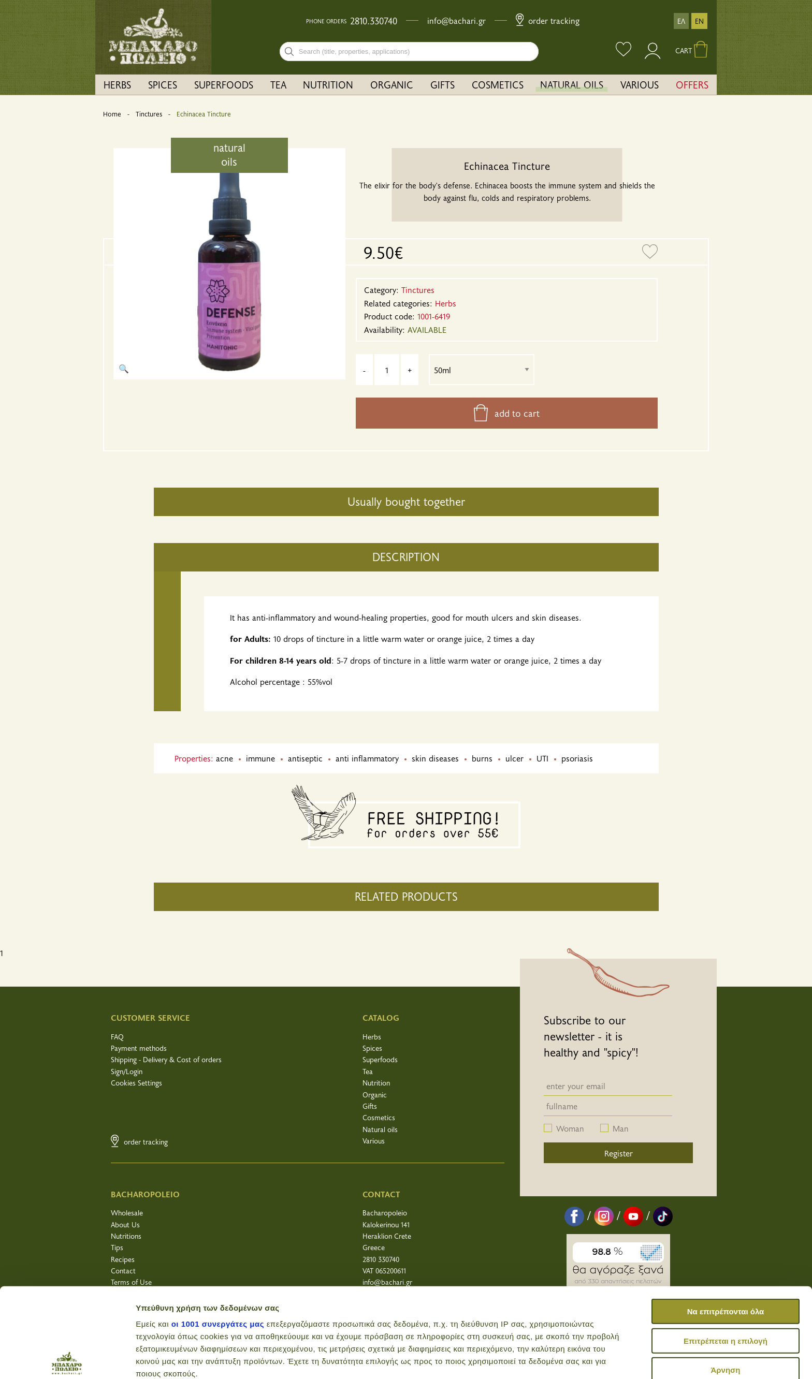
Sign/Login (126, 1071)
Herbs (372, 1036)
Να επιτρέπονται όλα (725, 1218)
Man (621, 1128)
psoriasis (577, 758)
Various (374, 1141)
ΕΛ (681, 21)
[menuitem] (117, 85)
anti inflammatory (367, 758)
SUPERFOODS (223, 84)
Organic (375, 1094)
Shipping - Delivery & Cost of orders (166, 1059)
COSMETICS (498, 84)
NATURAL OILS (571, 84)
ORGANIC (391, 84)
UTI (542, 758)
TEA (278, 84)
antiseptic (305, 758)
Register (618, 1152)
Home (112, 114)
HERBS (117, 84)
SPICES (162, 84)
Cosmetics (379, 1117)
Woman (570, 1128)
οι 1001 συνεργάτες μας (217, 1231)
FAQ (117, 1036)
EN (699, 21)
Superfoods (380, 1059)
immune (260, 758)
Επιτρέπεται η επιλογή (725, 1247)
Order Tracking (547, 20)
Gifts (370, 1106)
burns (482, 758)
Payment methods (139, 1048)
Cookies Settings (136, 1083)
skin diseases (435, 758)
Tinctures (149, 114)
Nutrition (376, 1083)
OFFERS (692, 84)
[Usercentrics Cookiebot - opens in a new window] (67, 1359)
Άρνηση (725, 1277)
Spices (372, 1048)
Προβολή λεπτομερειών (615, 1358)
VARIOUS (639, 84)
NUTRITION (328, 84)
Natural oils (380, 1129)
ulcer (514, 758)
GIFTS (442, 84)
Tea (368, 1071)
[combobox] (409, 51)
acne (224, 758)
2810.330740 (373, 20)
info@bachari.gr (456, 20)
